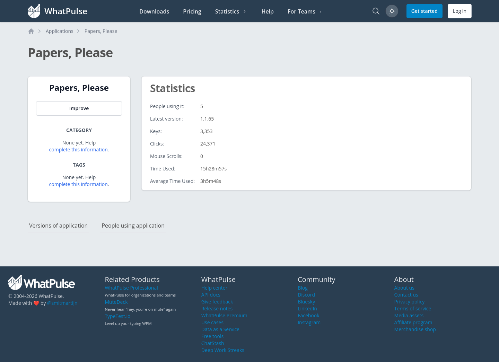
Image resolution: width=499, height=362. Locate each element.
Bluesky (306, 301)
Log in (459, 11)
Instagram (309, 322)
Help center (214, 287)
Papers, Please (101, 31)
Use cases (212, 322)
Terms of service (412, 308)
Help (267, 11)
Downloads (154, 11)
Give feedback (217, 301)
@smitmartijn (62, 303)
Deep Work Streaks (222, 350)
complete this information (78, 149)
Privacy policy (409, 301)
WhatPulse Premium (224, 315)
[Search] (376, 11)
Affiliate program (413, 322)
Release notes (217, 308)
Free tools (212, 336)
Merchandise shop (415, 329)
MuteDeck (116, 302)
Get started (424, 11)
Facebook (308, 315)
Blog (303, 287)
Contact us (406, 294)
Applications (59, 31)
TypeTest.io (117, 316)
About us (404, 287)
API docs (210, 294)
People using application (133, 225)
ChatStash (212, 343)
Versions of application (58, 225)
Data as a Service (220, 329)
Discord (306, 294)
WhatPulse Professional (131, 287)
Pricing (192, 11)
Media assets (409, 315)
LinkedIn (307, 308)
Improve (79, 108)
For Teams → (305, 11)
